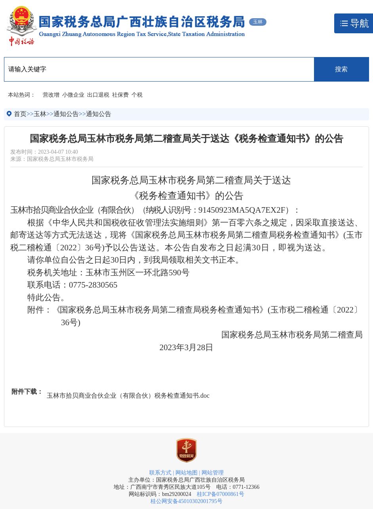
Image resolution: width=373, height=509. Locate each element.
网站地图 (186, 473)
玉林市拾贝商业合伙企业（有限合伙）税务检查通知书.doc (128, 395)
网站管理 (213, 473)
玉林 (40, 114)
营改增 (51, 95)
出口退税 (98, 95)
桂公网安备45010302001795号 (186, 501)
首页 (20, 114)
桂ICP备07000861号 (220, 494)
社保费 (120, 95)
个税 (137, 95)
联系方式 (160, 473)
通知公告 (66, 114)
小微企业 (73, 95)
